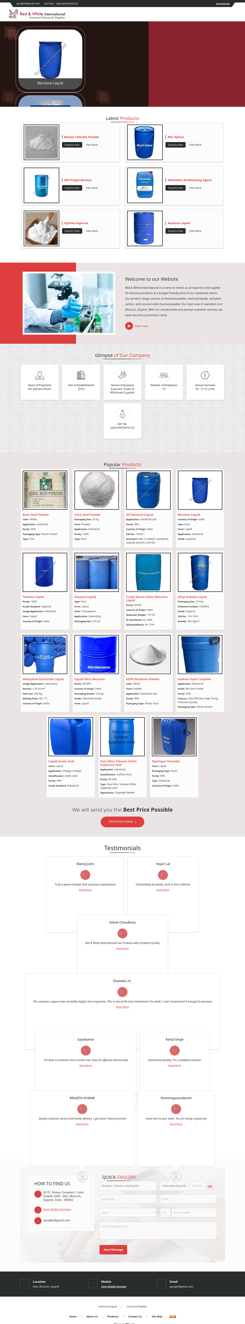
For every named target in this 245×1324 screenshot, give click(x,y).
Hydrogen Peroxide (166, 761)
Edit (210, 1186)
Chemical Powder (137, 1306)
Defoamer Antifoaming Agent (190, 180)
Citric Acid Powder (87, 515)
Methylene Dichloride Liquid (43, 679)
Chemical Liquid (107, 1306)
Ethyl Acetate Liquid (192, 597)
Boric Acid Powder (36, 515)
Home (72, 1316)
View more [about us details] (141, 326)
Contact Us (135, 1316)
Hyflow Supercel (76, 223)
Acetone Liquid (179, 223)
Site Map (157, 1316)
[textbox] (197, 1185)
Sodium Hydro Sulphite (194, 679)
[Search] (234, 15)
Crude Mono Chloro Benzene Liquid (147, 598)
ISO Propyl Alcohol (78, 180)
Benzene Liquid (50, 83)
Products (113, 1316)
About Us (92, 1316)
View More (92, 144)
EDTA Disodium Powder (143, 679)
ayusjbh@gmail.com (28, 3)
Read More (85, 890)
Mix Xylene (176, 137)
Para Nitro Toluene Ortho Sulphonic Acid (118, 763)
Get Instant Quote (122, 822)
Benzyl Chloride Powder (81, 137)
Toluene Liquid (33, 597)
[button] (57, 1209)
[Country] (128, 1212)
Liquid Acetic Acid (61, 761)
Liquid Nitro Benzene (89, 679)
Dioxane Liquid (85, 597)
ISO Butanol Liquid (139, 515)
